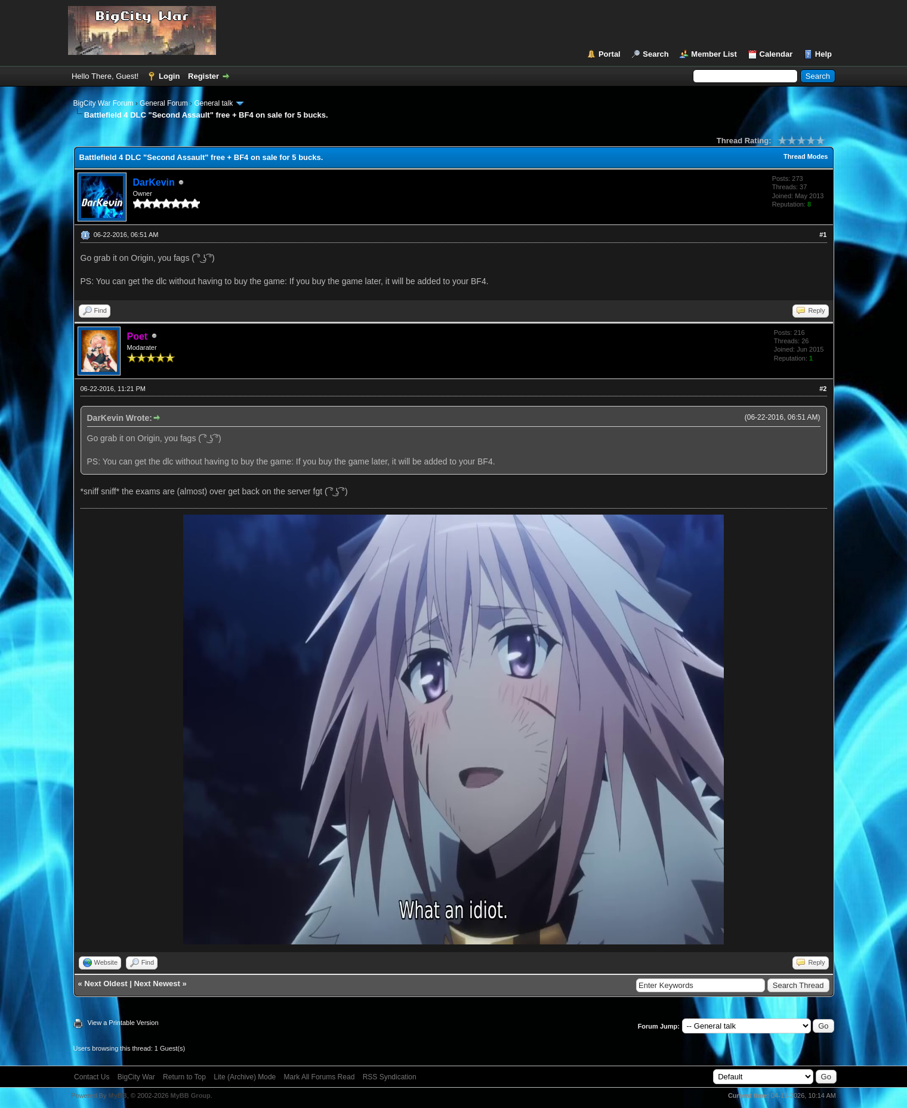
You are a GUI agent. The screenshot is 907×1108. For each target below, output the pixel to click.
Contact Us (91, 1077)
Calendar (776, 54)
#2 (822, 388)
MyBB (117, 1095)
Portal (610, 54)
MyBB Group (191, 1095)
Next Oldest (105, 983)
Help (823, 54)
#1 (822, 234)
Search (655, 54)
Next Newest (157, 983)
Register (203, 76)
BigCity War (136, 1077)
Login (169, 76)
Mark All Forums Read (319, 1077)
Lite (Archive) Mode (245, 1077)
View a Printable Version (123, 1022)
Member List (714, 54)
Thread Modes (805, 156)
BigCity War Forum (103, 103)
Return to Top (184, 1077)
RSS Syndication (390, 1077)
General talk (213, 103)
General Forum (164, 103)
